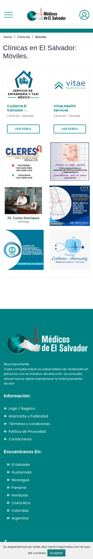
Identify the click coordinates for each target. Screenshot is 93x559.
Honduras (20, 495)
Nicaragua (20, 479)
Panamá (19, 487)
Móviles (40, 37)
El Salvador (21, 464)
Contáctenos (20, 439)
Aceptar (56, 553)
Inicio (8, 37)
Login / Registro (22, 408)
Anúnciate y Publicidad (28, 416)
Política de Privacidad (27, 431)
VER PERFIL (23, 129)
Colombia (20, 510)
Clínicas (23, 37)
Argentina (20, 518)
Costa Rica (21, 502)
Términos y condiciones (29, 423)
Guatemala (21, 472)
